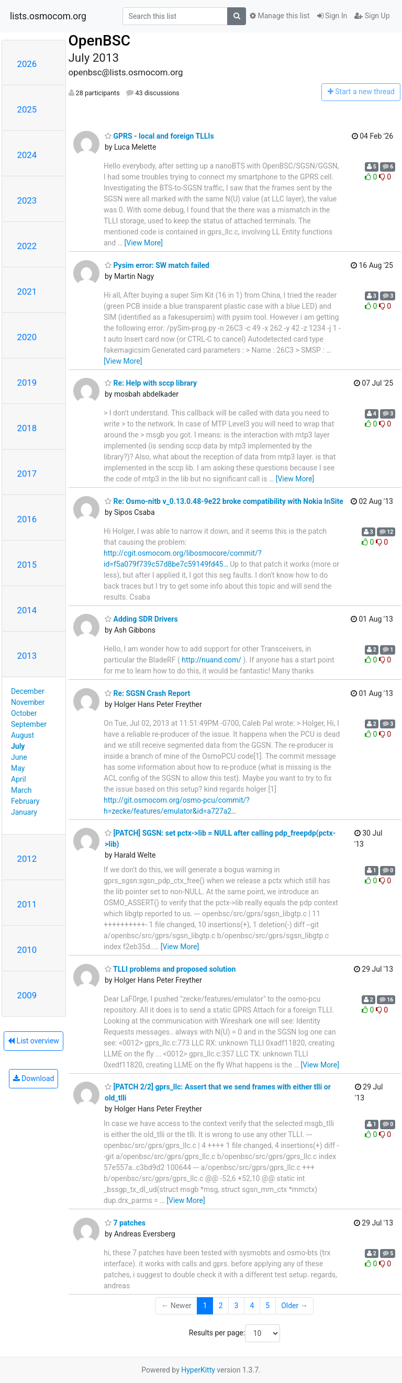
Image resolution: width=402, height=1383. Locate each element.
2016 (27, 519)
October (24, 713)
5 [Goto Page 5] (267, 1305)
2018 (27, 428)
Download (33, 1078)
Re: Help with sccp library (151, 383)
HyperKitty (198, 1370)
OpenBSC (100, 40)
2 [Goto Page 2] (221, 1305)
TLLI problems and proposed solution (170, 969)
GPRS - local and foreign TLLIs (159, 136)
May (18, 768)
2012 (27, 858)
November (27, 702)
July (18, 746)
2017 (27, 473)
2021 (27, 291)
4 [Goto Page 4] (252, 1305)
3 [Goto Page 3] (236, 1305)
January (24, 812)
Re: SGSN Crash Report (147, 693)
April (18, 779)
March (21, 790)
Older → (294, 1305)
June (19, 757)
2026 (27, 64)
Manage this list (279, 16)
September (29, 724)
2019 (27, 382)
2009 (27, 995)
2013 (27, 655)
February (25, 801)
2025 (27, 109)
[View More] (144, 243)
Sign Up (371, 16)
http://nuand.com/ (211, 660)
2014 (27, 610)
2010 (27, 950)
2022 (27, 246)
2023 (27, 200)
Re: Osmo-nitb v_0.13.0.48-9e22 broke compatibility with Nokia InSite (224, 501)
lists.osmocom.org (48, 16)
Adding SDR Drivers (141, 619)
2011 (27, 904)
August (22, 735)
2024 (27, 155)
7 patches (125, 1223)
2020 (27, 337)
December (27, 691)
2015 (27, 564)
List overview (33, 1041)
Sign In (332, 16)
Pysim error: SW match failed (157, 265)
